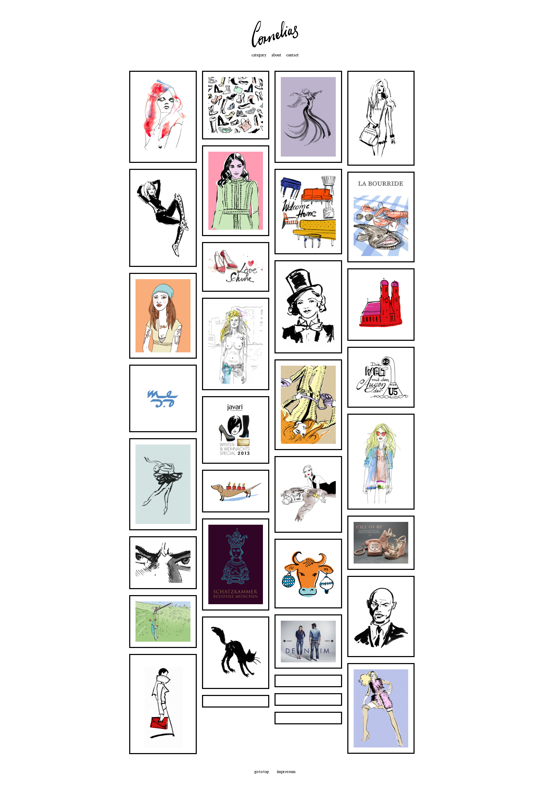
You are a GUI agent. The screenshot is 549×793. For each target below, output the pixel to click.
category (258, 54)
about (276, 54)
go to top (261, 771)
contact (292, 54)
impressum (286, 771)
